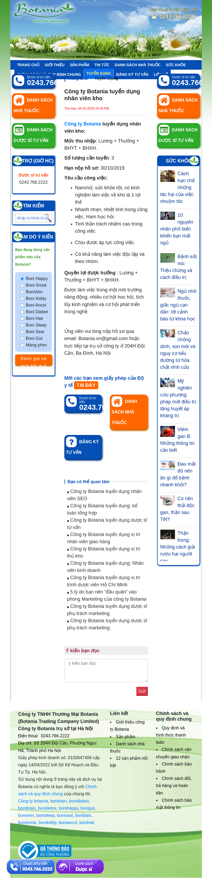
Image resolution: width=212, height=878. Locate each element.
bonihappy (68, 808)
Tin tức (102, 65)
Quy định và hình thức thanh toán (171, 735)
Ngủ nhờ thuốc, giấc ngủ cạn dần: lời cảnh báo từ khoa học (178, 305)
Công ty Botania (82, 124)
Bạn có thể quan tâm (89, 481)
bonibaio (83, 815)
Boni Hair (34, 318)
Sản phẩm (79, 65)
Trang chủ (28, 65)
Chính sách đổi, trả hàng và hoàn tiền (174, 785)
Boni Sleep (36, 325)
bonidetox (47, 808)
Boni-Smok (36, 285)
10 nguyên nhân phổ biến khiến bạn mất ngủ (176, 228)
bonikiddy (47, 822)
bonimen (58, 801)
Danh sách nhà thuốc (138, 65)
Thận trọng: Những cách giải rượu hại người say (177, 546)
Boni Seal (35, 331)
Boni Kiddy (36, 298)
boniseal (65, 815)
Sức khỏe (176, 65)
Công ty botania (33, 801)
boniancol (68, 822)
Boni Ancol (36, 305)
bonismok (27, 822)
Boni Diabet (37, 312)
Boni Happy (37, 278)
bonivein (26, 815)
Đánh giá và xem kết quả (34, 360)
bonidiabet (79, 801)
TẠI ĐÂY (86, 385)
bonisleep (45, 815)
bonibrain (27, 808)
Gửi (142, 691)
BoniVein (34, 292)
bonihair (87, 822)
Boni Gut (34, 338)
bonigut (88, 808)
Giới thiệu (54, 65)
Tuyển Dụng (106, 78)
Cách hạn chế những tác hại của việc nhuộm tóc (177, 187)
